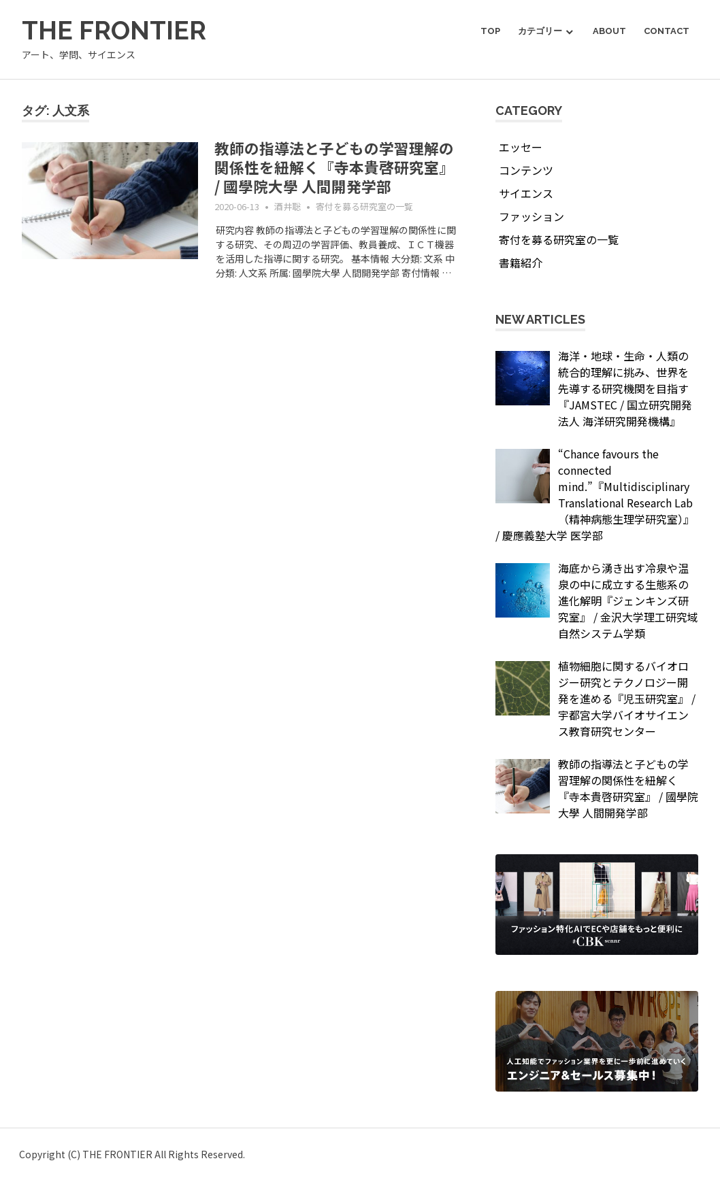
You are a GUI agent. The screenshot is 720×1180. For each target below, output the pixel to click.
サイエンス (526, 193)
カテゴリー (540, 31)
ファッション (531, 216)
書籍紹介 (520, 262)
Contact (666, 31)
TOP (490, 31)
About (609, 31)
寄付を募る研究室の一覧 (364, 206)
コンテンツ (526, 170)
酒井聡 (287, 206)
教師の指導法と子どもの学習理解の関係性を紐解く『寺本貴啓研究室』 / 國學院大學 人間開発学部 (334, 167)
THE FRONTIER (114, 30)
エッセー (520, 147)
